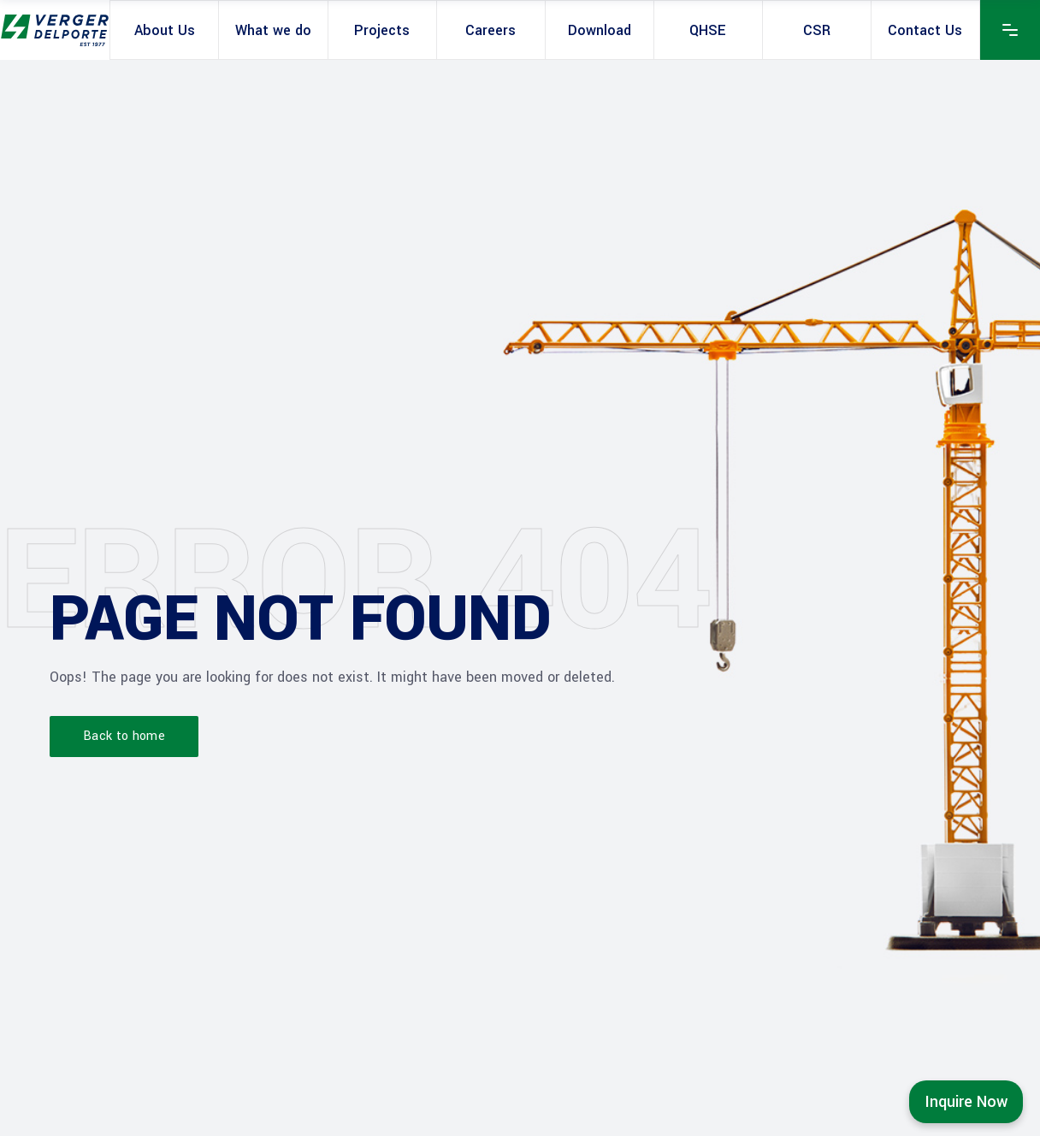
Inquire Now (966, 1102)
